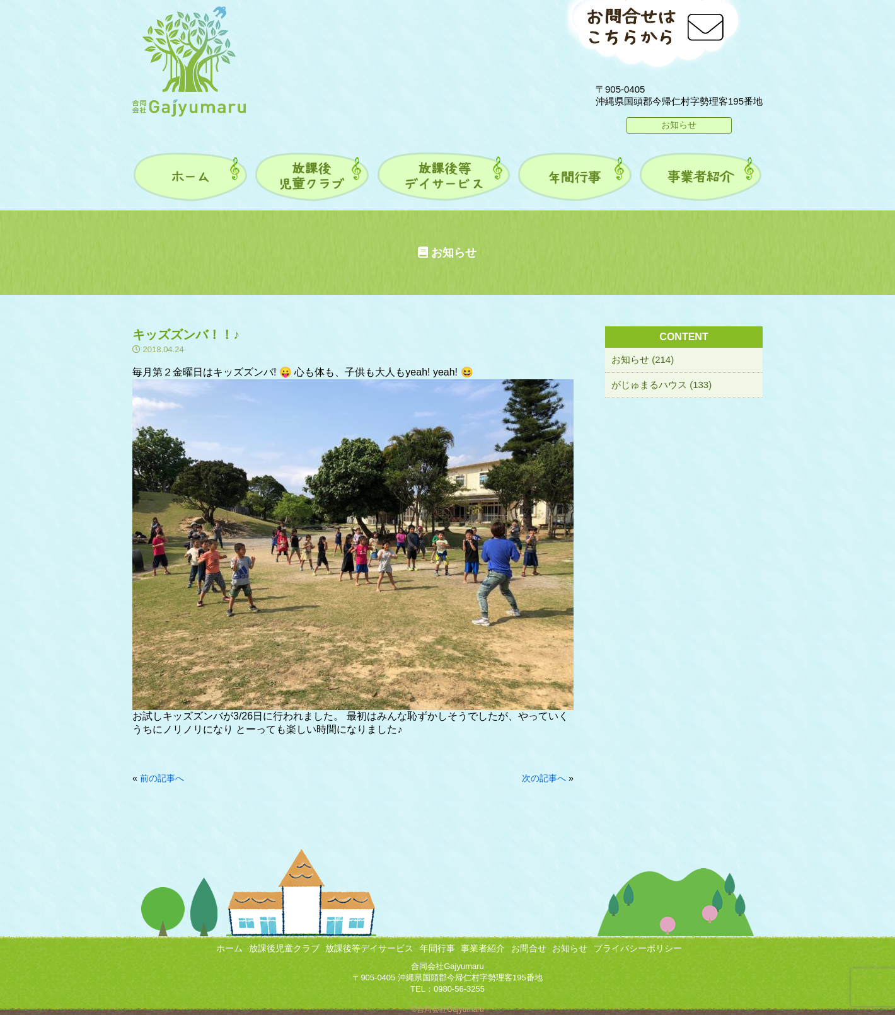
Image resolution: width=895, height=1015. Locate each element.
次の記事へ (544, 778)
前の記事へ (162, 778)
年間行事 (437, 948)
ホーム (229, 948)
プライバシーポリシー (638, 948)
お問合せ (528, 948)
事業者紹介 (483, 948)
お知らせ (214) (642, 359)
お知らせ (678, 125)
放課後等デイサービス (369, 948)
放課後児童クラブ (284, 948)
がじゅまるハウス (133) (661, 384)
